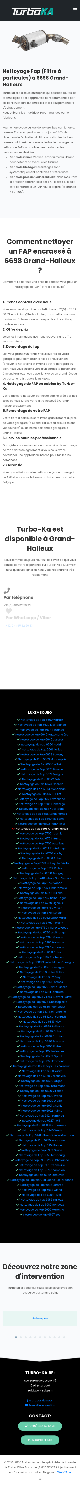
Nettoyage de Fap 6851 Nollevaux (41, 1051)
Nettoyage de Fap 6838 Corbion (41, 1036)
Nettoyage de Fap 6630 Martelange (42, 725)
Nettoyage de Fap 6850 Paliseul (41, 1046)
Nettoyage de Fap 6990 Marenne (41, 1210)
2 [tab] (21, 1337)
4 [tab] (30, 1337)
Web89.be (64, 1472)
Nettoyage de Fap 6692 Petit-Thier (41, 824)
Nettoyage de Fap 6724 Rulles (42, 868)
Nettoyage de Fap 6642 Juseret (41, 740)
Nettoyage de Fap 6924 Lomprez (42, 1116)
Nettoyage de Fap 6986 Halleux (42, 1200)
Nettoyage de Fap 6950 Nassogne (42, 1140)
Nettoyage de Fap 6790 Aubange (41, 947)
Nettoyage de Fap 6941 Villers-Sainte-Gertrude (42, 1135)
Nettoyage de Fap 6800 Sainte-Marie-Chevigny (42, 962)
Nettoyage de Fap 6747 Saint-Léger (41, 898)
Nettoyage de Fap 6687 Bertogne (42, 809)
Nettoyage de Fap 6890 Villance (41, 1091)
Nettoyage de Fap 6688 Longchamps (42, 814)
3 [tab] (26, 1337)
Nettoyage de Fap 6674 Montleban (42, 789)
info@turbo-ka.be (40, 1440)
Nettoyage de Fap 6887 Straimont (42, 1086)
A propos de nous (40, 1400)
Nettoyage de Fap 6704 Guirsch (41, 838)
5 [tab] (35, 1337)
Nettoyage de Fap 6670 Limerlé (41, 769)
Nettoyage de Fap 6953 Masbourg (42, 1155)
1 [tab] (16, 1337)
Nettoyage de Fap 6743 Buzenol (41, 893)
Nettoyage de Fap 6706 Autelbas (41, 843)
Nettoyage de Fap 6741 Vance (41, 883)
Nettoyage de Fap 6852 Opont (41, 1056)
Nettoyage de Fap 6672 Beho (41, 779)
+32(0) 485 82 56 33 (40, 1426)
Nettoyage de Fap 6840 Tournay (42, 1041)
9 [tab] (55, 1337)
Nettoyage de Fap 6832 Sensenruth (42, 1017)
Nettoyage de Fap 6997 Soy (41, 1215)
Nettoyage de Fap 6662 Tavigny (41, 754)
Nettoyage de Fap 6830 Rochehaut (41, 1007)
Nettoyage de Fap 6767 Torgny (42, 923)
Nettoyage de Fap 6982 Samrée (41, 1185)
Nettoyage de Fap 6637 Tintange (41, 730)
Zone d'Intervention (40, 1405)
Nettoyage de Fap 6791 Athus (41, 952)
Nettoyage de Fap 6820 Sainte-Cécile (41, 987)
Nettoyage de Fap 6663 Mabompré (42, 759)
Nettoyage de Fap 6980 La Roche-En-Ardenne (41, 1180)
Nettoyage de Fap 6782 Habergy (42, 942)
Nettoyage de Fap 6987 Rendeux (42, 1205)
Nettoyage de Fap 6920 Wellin (42, 1101)
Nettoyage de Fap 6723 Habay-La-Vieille (41, 863)
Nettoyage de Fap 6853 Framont (42, 1061)
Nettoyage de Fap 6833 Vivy (42, 1022)
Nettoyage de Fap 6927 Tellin (41, 1121)
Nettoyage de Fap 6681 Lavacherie (41, 799)
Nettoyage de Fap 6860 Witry (42, 1071)
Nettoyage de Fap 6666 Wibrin (41, 764)
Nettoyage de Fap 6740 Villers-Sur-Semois (42, 878)
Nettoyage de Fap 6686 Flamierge (42, 804)
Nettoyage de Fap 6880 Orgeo (41, 1081)
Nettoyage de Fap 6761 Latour (42, 913)
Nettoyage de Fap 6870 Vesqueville (42, 1076)
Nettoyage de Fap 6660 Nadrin (41, 745)
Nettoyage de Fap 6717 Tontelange (42, 848)
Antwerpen (40, 1318)
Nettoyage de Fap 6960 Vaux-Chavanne (41, 1160)
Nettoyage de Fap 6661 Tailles (42, 749)
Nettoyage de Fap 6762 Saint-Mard (42, 918)
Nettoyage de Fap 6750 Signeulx (41, 903)
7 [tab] (45, 1337)
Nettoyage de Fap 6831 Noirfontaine (42, 1012)
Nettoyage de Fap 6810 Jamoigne (41, 967)
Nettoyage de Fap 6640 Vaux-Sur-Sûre (41, 735)
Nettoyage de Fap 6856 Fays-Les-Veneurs (42, 1066)
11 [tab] (64, 1337)
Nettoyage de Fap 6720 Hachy (41, 853)
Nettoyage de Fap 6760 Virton (41, 908)
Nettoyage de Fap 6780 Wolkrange (42, 932)
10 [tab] (59, 1337)
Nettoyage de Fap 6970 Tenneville (42, 1165)
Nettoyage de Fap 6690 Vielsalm (42, 819)
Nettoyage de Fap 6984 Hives (42, 1195)
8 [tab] (50, 1337)
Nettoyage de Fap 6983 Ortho (42, 1190)
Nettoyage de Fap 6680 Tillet (41, 794)
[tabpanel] (40, 1318)
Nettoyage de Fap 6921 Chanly (41, 1106)
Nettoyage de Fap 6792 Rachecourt (42, 957)
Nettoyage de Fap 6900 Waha (42, 1096)
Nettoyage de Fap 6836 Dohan (41, 1031)
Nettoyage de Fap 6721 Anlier (41, 858)
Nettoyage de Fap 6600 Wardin (42, 720)
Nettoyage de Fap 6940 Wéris (42, 1130)
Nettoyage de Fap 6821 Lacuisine (42, 992)
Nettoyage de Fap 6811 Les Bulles (42, 972)
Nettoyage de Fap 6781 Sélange (41, 937)
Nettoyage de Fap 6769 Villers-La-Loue (41, 928)
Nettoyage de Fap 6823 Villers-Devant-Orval (41, 997)
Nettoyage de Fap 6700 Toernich (41, 834)
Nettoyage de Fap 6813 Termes (42, 982)
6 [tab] (40, 1337)
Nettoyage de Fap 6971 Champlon (42, 1170)
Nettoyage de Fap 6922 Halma (41, 1111)
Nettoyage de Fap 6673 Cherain (41, 784)
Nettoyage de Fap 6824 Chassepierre (41, 1002)
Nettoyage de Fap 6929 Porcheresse (41, 1125)
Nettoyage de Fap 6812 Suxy (42, 977)
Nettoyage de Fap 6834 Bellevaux (42, 1026)
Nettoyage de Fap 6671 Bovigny (42, 774)
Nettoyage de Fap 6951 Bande (42, 1145)
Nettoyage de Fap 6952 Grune (41, 1150)
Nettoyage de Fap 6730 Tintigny (41, 873)
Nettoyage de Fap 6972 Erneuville (41, 1175)
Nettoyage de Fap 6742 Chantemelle (42, 888)
